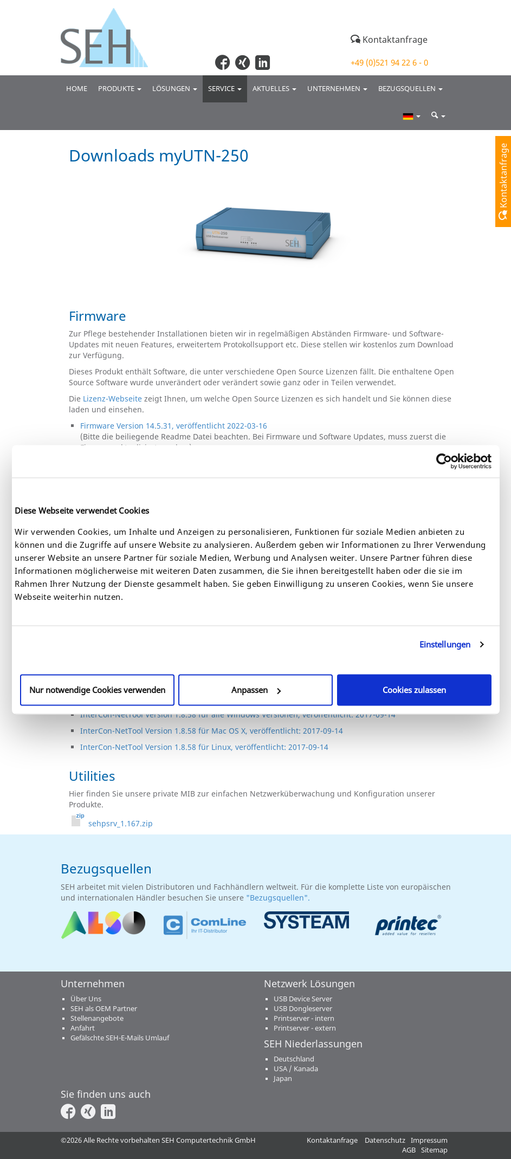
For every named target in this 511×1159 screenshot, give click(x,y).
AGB (409, 1150)
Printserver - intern (304, 1018)
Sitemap (434, 1150)
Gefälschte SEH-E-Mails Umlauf (119, 1038)
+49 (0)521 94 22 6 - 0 (389, 62)
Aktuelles (274, 88)
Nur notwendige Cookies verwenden (97, 689)
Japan (283, 1078)
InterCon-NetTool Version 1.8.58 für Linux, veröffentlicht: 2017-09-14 (204, 747)
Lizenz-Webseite (112, 398)
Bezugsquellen (410, 88)
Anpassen (256, 689)
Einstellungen (444, 644)
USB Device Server (303, 998)
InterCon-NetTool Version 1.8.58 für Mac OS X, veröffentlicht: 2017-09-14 (211, 731)
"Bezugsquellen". (279, 897)
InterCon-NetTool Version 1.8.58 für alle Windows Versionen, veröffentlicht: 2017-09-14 (238, 714)
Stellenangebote (97, 1018)
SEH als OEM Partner (103, 1008)
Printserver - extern (305, 1028)
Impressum (429, 1140)
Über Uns (85, 998)
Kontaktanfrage (389, 40)
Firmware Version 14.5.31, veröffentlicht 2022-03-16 (173, 425)
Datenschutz (385, 1140)
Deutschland (294, 1059)
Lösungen (174, 88)
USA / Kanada (296, 1068)
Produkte (119, 88)
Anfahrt (82, 1028)
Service (225, 88)
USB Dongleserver (303, 1008)
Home (76, 88)
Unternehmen (337, 88)
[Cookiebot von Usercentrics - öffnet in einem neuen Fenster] (444, 461)
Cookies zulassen (414, 689)
